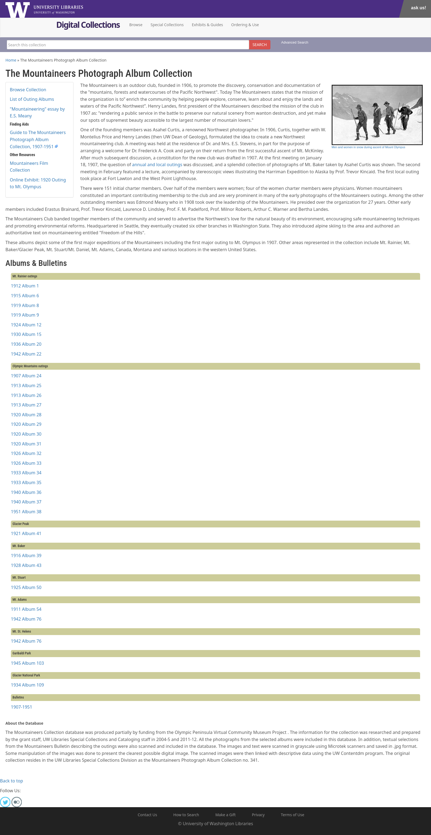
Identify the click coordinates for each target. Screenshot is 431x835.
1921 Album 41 (26, 533)
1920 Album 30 (26, 434)
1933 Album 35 (26, 482)
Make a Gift (225, 814)
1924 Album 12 (26, 325)
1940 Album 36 (26, 492)
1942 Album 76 (26, 619)
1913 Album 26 (26, 395)
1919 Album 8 (25, 305)
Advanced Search (294, 42)
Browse (135, 24)
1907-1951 (21, 707)
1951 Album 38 (26, 512)
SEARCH (259, 44)
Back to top (11, 781)
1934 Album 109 (27, 685)
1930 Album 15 (26, 334)
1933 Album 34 (26, 473)
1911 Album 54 (26, 609)
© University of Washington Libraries (215, 824)
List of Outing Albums (32, 99)
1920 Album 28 (26, 415)
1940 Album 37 (26, 502)
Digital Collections (88, 25)
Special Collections (167, 24)
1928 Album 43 (26, 565)
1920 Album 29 (26, 424)
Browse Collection (28, 90)
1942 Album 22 (26, 354)
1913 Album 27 (26, 405)
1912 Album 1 (25, 286)
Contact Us (147, 814)
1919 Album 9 (25, 315)
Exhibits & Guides (207, 24)
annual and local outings (157, 165)
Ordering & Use (245, 24)
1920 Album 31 (26, 444)
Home (10, 60)
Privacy (258, 814)
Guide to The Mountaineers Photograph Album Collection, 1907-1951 (38, 139)
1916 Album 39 (26, 555)
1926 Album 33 (26, 463)
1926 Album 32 (26, 453)
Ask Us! (418, 7)
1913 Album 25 (26, 385)
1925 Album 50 (26, 587)
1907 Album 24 (26, 376)
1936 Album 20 (26, 344)
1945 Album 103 (27, 663)
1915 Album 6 (25, 296)
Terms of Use (292, 814)
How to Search (186, 814)
